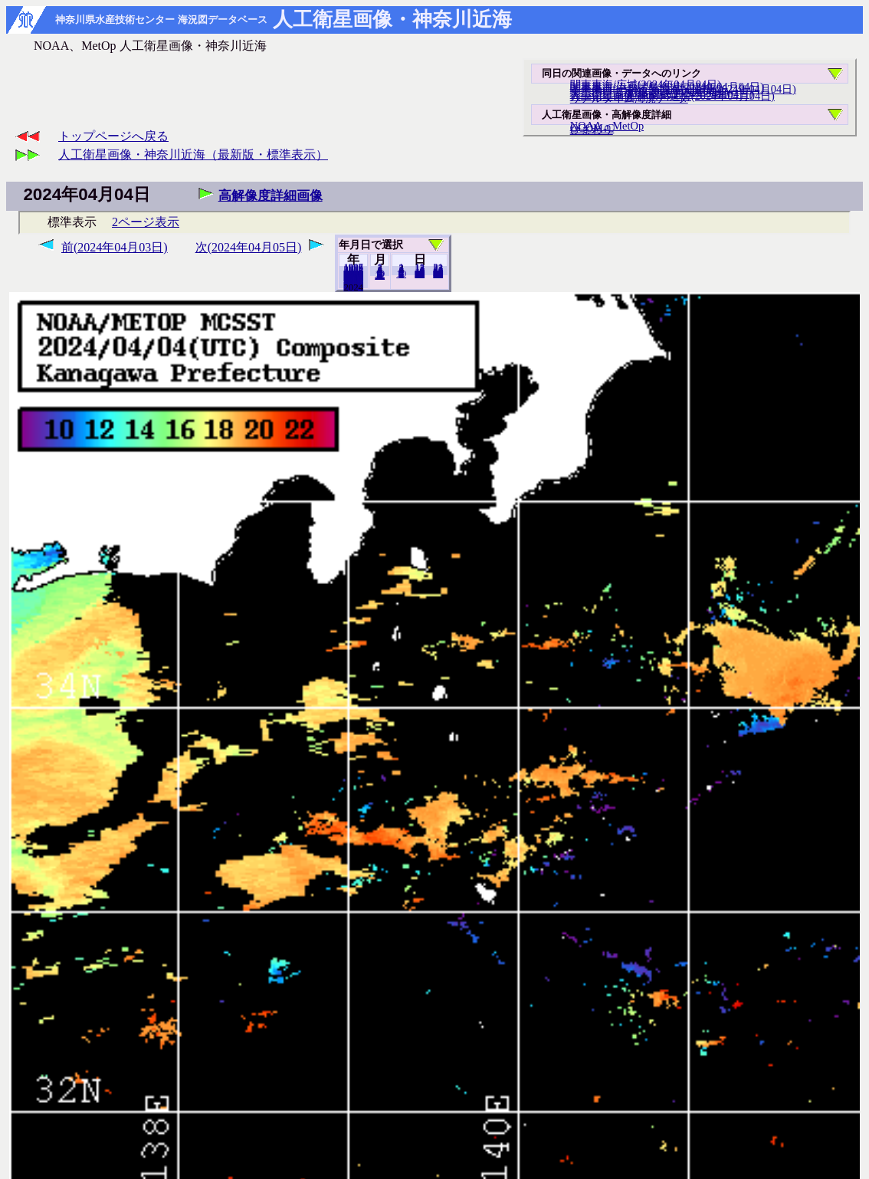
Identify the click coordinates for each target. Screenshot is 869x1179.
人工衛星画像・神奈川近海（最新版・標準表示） (193, 154)
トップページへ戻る (113, 136)
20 (420, 273)
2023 (353, 286)
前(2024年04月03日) (114, 247)
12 (380, 275)
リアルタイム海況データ (629, 98)
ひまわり (591, 129)
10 (401, 273)
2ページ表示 (145, 221)
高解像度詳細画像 (270, 196)
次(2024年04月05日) (248, 247)
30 (438, 273)
